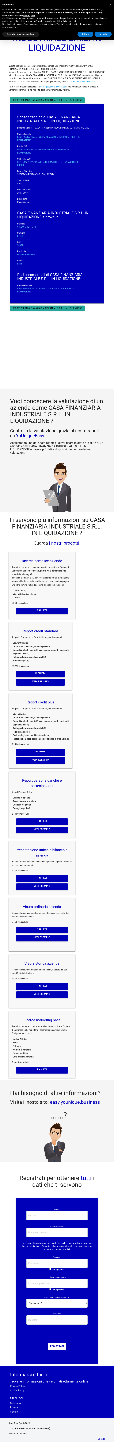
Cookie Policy (17, 1390)
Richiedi (42, 610)
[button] (110, 4)
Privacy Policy (17, 1386)
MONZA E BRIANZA (26, 254)
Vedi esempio (40, 681)
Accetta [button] (103, 34)
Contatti (14, 1411)
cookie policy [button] (29, 15)
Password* (57, 1257)
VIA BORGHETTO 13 (26, 227)
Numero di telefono (57, 1226)
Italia (19, 264)
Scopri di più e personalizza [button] (20, 34)
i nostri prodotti (63, 543)
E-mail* (57, 1209)
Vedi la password (58, 1270)
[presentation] (57, 1335)
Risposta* (57, 1314)
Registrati (57, 1346)
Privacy (14, 1407)
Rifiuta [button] (85, 34)
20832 (20, 245)
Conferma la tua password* (57, 1277)
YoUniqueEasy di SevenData (82, 81)
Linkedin (101, 1439)
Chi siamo (15, 1403)
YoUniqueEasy (30, 435)
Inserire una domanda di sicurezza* (57, 1297)
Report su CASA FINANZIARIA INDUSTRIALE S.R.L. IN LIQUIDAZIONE (47, 100)
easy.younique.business (75, 1102)
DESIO (20, 236)
